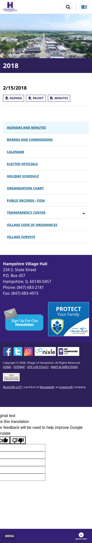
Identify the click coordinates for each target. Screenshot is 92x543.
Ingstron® (66, 387)
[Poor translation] (18, 440)
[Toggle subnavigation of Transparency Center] (83, 213)
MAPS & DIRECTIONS (64, 367)
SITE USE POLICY (38, 367)
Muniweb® (47, 387)
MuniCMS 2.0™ (12, 387)
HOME (7, 367)
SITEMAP (19, 367)
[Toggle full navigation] (9, 536)
